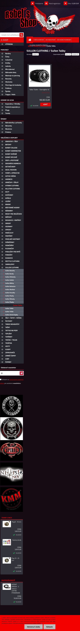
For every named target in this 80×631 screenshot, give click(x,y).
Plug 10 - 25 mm (15, 559)
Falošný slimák (16, 540)
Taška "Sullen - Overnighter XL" (39, 90)
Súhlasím (49, 627)
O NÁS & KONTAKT (39, 40)
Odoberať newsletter (8, 367)
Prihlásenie (39, 3)
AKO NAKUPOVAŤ (51, 40)
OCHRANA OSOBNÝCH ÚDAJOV (38, 45)
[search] (21, 35)
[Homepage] (30, 40)
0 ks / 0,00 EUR (73, 3)
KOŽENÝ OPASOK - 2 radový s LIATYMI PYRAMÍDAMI (16, 588)
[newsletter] (21, 373)
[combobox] (68, 54)
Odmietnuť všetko (33, 627)
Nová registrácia (54, 3)
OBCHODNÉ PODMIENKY (64, 40)
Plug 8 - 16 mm (16, 522)
